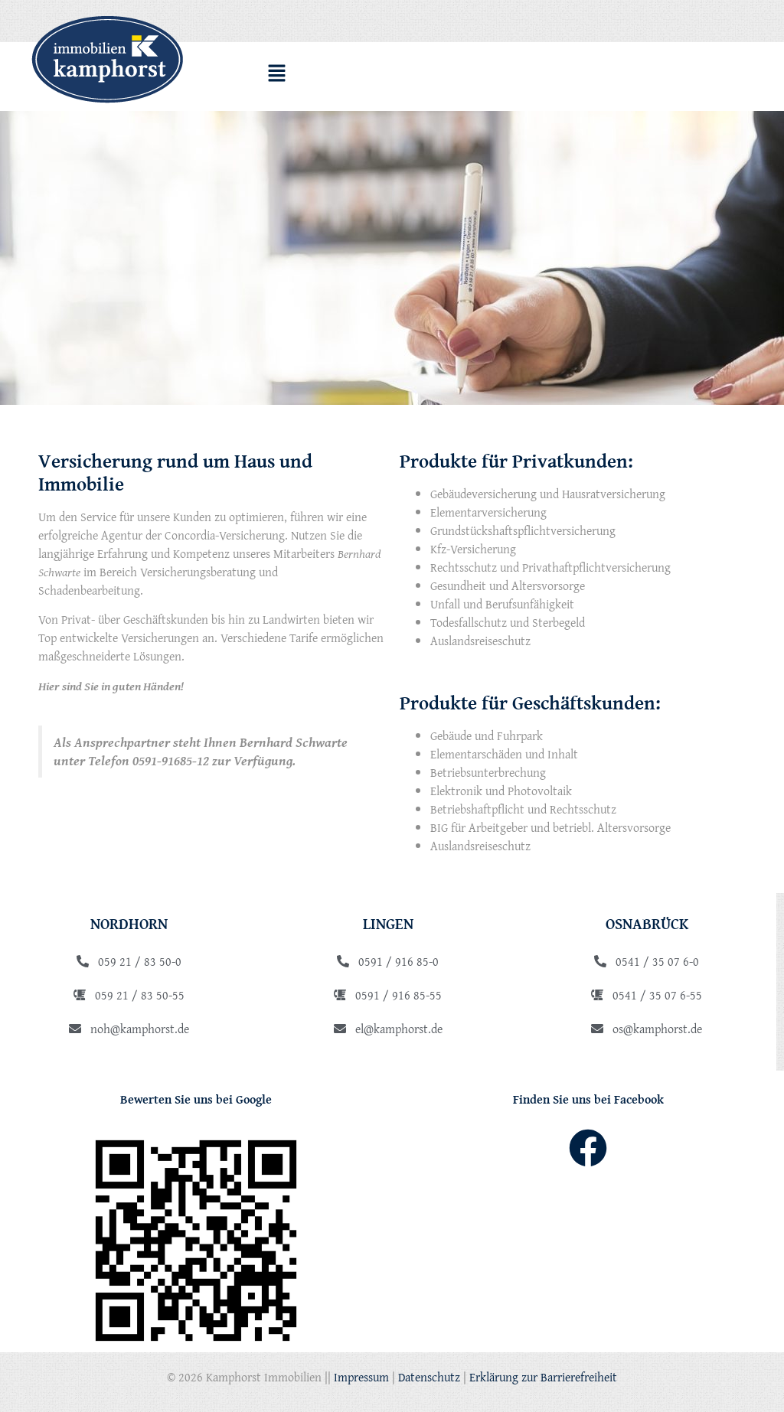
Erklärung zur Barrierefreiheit (543, 1377)
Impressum (361, 1377)
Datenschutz (429, 1377)
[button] (276, 75)
